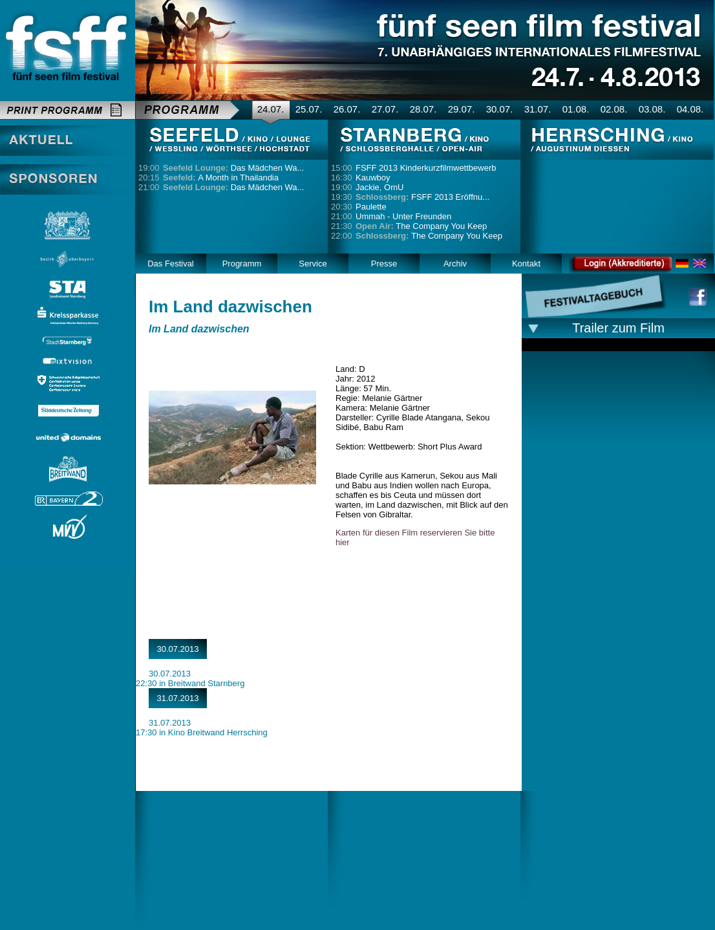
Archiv (455, 263)
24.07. (270, 108)
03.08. (652, 108)
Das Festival (170, 263)
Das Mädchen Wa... (233, 168)
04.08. (690, 108)
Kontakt (526, 263)
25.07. (309, 108)
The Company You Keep (421, 226)
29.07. (461, 108)
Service (312, 263)
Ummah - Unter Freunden (403, 216)
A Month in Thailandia (221, 177)
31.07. (537, 108)
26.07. (347, 108)
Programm (242, 263)
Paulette (371, 206)
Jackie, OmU (379, 187)
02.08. (614, 108)
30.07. (499, 108)
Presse (384, 263)
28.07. (423, 108)
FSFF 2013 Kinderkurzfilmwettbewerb (426, 168)
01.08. (576, 108)
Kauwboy (373, 177)
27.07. (385, 108)
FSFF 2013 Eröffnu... (422, 197)
